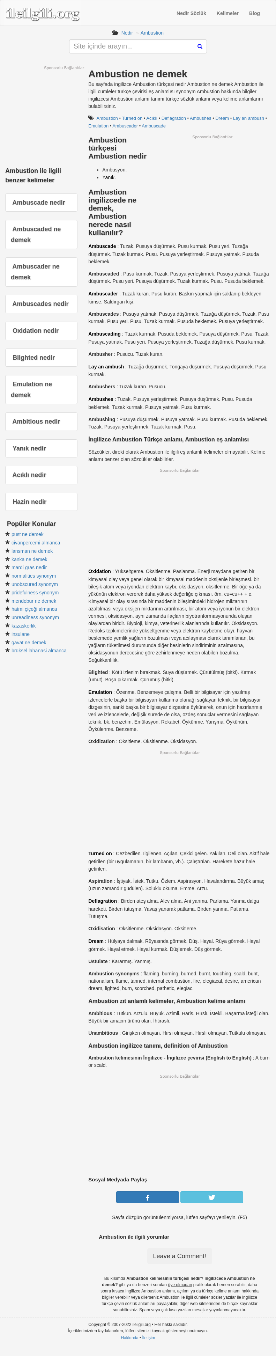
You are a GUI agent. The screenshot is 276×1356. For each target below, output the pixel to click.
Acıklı (151, 118)
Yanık (108, 177)
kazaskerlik (24, 626)
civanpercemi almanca (36, 542)
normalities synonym (34, 576)
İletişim (148, 1337)
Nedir (127, 33)
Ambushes (200, 118)
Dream (222, 118)
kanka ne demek (29, 559)
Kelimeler (228, 13)
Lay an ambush (248, 118)
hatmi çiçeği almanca (34, 609)
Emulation (100, 692)
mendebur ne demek (34, 601)
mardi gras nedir (29, 567)
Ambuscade (154, 126)
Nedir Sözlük (191, 13)
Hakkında (129, 1337)
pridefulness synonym (35, 592)
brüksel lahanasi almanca (39, 650)
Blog (254, 13)
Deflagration (174, 118)
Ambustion (152, 33)
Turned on (132, 118)
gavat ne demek (29, 642)
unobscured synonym (35, 584)
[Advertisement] (212, 188)
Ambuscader (125, 126)
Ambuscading (104, 334)
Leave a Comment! (179, 1256)
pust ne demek (28, 534)
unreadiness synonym (35, 617)
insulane (21, 634)
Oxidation (99, 571)
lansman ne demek (32, 551)
